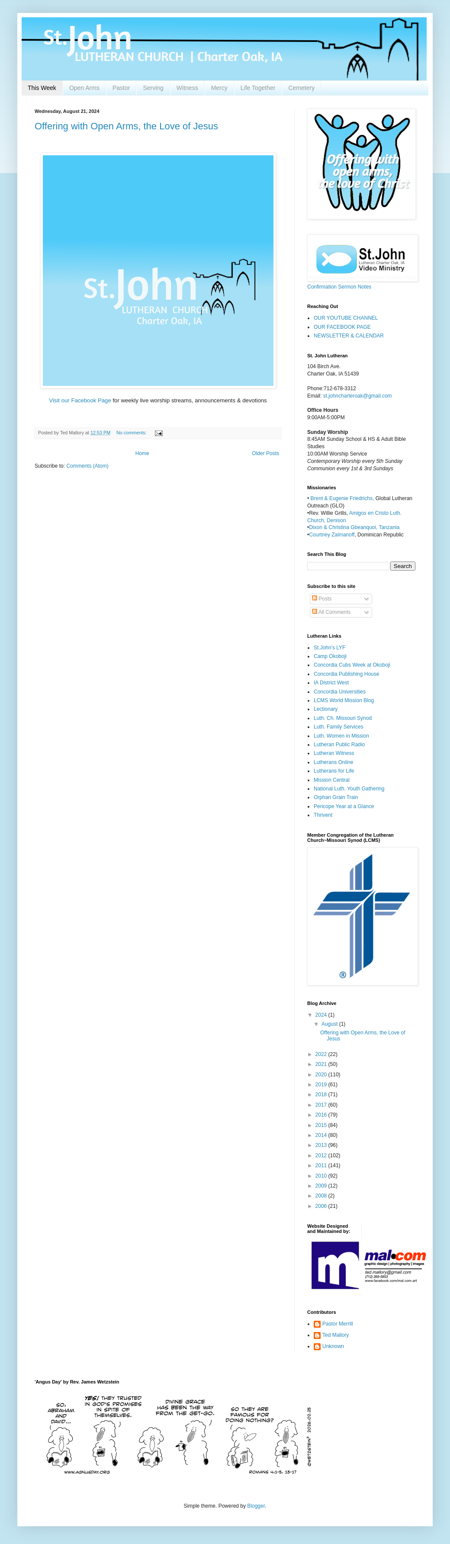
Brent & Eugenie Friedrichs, (343, 498)
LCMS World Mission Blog (344, 700)
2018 (321, 1094)
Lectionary (326, 709)
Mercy (219, 87)
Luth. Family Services (338, 727)
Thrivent (323, 815)
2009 (321, 1186)
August (330, 1024)
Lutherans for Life (334, 771)
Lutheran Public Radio (339, 745)
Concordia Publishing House (346, 674)
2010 (321, 1176)
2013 (321, 1145)
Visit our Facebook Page (80, 400)
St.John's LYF (329, 648)
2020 (321, 1075)
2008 (321, 1196)
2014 (321, 1135)
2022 (321, 1054)
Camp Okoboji (330, 656)
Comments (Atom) (87, 466)
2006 (321, 1206)
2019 (321, 1085)
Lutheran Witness (334, 753)
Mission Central (332, 780)
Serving (153, 87)
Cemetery (301, 87)
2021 (321, 1064)
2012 (321, 1155)
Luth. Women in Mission (341, 736)
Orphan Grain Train (336, 797)
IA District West (331, 683)
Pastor (121, 87)
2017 (321, 1105)
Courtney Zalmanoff (331, 535)
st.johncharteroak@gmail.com (357, 396)
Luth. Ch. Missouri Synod (343, 718)
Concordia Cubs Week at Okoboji (352, 665)
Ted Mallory (335, 1335)
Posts (321, 599)
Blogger (256, 1506)
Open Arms (84, 87)
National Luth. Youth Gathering (349, 789)
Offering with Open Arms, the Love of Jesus (126, 126)
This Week (42, 87)
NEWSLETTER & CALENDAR (349, 336)
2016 (321, 1115)
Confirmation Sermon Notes (339, 287)
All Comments (331, 612)
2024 (321, 1015)
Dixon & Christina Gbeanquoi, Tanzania (354, 527)
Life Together (258, 87)
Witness (187, 87)
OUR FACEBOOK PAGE (342, 327)
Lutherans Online (333, 762)
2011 (321, 1165)
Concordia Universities (340, 692)
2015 (321, 1125)
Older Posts (265, 453)
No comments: (132, 432)
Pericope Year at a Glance (344, 806)
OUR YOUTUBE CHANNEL (346, 318)
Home (142, 453)
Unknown (333, 1346)
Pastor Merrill (337, 1324)
